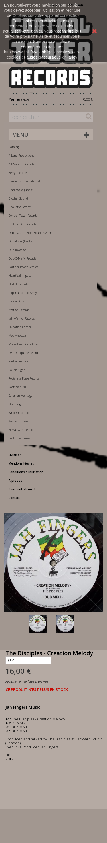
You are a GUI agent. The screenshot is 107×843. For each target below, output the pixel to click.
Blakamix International (24, 181)
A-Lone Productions (21, 156)
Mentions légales (21, 463)
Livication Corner (20, 327)
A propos (15, 481)
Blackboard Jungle (21, 190)
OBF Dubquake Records (24, 353)
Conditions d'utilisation (26, 472)
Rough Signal (17, 370)
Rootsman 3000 (19, 387)
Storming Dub (18, 404)
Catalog (14, 147)
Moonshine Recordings (23, 344)
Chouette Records (20, 207)
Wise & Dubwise (19, 421)
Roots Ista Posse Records (24, 378)
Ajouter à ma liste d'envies (26, 681)
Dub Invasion (18, 250)
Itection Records (19, 310)
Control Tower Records (23, 216)
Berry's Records (18, 173)
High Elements (18, 284)
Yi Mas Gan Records (21, 430)
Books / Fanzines (20, 438)
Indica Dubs (17, 301)
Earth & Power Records (23, 267)
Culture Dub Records (22, 224)
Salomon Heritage (20, 396)
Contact (14, 498)
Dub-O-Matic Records (22, 258)
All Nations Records (21, 164)
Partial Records (18, 361)
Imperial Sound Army (23, 293)
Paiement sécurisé (22, 489)
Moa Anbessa (17, 336)
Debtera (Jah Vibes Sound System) (31, 233)
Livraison (15, 455)
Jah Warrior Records (22, 318)
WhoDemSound (19, 413)
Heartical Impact (20, 276)
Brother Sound (18, 198)
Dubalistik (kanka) (21, 241)
